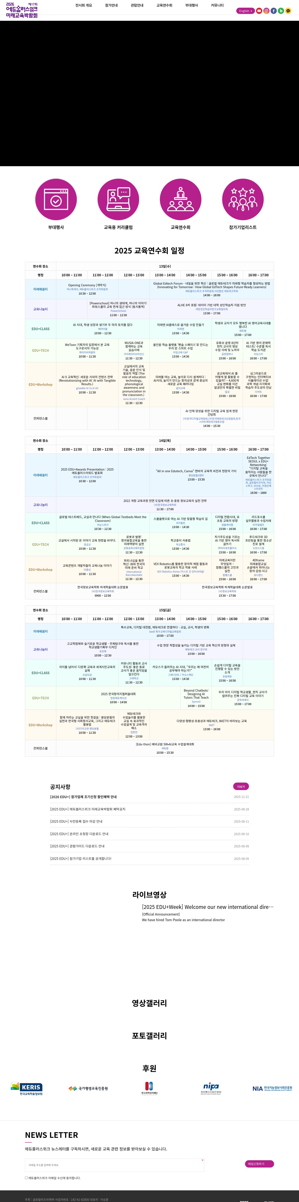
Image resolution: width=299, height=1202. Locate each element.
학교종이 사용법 (181, 541)
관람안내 (137, 11)
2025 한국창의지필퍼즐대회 (118, 694)
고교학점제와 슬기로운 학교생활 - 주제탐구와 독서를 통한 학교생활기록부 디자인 (103, 646)
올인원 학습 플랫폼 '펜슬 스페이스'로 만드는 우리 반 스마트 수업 (180, 347)
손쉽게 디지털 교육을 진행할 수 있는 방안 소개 (227, 669)
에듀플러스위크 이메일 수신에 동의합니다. (55, 1184)
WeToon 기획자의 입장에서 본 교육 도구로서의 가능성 (87, 347)
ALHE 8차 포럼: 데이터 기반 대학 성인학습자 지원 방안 (212, 306)
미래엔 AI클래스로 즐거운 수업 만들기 (180, 325)
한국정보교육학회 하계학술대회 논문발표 (102, 588)
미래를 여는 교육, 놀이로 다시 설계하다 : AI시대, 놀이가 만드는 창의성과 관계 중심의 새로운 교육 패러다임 (181, 381)
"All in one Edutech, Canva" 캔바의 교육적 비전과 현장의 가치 (196, 472)
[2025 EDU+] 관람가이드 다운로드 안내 (80, 850)
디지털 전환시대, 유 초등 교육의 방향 (227, 520)
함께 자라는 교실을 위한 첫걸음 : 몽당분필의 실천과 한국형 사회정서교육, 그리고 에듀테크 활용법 (87, 721)
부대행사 (191, 11)
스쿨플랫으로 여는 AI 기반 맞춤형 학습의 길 (181, 519)
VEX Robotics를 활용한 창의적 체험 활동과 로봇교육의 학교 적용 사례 (181, 566)
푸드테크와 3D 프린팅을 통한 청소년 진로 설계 (258, 541)
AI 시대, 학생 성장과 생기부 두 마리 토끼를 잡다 (102, 325)
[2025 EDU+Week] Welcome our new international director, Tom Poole (208, 911)
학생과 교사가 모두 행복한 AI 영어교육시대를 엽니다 (243, 325)
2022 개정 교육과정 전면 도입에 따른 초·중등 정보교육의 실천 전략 (165, 501)
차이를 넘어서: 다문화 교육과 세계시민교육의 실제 (87, 670)
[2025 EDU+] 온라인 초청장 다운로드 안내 (82, 837)
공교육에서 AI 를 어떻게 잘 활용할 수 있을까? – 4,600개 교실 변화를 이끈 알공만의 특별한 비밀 (227, 381)
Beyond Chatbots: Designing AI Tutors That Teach (196, 694)
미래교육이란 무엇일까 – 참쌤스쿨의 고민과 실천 (227, 566)
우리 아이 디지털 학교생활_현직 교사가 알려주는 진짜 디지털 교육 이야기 (242, 695)
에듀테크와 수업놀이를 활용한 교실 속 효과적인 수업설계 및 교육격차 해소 (134, 721)
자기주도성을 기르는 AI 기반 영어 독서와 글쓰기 (227, 541)
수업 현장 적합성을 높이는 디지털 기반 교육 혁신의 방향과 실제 (196, 646)
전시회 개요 (83, 11)
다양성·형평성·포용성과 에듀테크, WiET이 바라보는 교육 (212, 721)
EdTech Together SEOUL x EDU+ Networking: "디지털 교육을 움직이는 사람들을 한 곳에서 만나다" (258, 467)
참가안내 (111, 11)
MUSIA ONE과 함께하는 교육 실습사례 (134, 347)
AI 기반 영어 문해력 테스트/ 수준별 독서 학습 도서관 (258, 347)
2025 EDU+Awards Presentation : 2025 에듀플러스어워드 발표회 (87, 472)
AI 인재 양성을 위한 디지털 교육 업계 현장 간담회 (212, 413)
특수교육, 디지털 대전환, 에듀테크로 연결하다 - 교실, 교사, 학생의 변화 (165, 628)
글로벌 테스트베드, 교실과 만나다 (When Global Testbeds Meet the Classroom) (102, 520)
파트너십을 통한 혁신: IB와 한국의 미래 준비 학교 (134, 564)
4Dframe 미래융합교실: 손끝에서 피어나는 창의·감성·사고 (258, 566)
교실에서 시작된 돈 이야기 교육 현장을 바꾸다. (87, 541)
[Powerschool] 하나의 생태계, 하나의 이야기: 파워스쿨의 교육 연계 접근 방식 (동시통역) (118, 306)
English (245, 11)
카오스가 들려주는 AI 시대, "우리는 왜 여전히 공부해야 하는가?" (180, 670)
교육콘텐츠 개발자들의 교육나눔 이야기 (87, 566)
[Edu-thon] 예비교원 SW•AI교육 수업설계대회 (165, 745)
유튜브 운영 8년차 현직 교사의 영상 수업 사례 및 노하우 (227, 347)
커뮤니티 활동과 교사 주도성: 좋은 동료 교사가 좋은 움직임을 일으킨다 (134, 669)
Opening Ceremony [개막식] (87, 286)
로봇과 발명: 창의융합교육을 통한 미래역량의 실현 (134, 541)
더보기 (239, 788)
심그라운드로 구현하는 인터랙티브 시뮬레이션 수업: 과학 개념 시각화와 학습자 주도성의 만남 (258, 381)
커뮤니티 (217, 11)
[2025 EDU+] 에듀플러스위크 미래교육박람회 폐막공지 (90, 812)
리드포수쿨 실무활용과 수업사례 (258, 520)
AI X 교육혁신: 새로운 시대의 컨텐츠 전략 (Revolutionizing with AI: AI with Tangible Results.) (87, 381)
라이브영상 (149, 899)
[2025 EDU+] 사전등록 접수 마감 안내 (79, 824)
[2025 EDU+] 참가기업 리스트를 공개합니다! (83, 862)
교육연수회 (164, 11)
